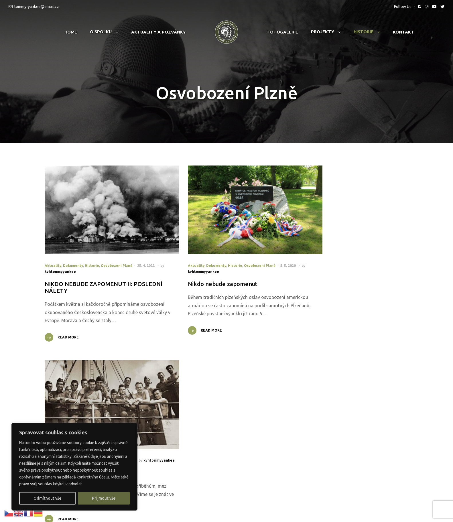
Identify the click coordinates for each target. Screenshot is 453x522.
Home (70, 31)
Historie (363, 31)
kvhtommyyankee (70, 259)
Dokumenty (73, 253)
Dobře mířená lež (316, 271)
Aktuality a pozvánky (158, 31)
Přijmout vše (103, 498)
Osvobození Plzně (116, 253)
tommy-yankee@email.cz (36, 6)
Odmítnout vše (47, 498)
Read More (68, 333)
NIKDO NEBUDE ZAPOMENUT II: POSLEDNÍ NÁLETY (88, 274)
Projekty (322, 31)
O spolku (101, 31)
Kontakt (403, 31)
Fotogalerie (282, 31)
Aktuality (53, 253)
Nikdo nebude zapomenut (203, 271)
